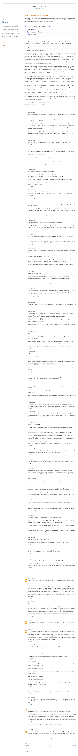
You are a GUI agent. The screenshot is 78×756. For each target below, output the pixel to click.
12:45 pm (30, 465)
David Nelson (30, 578)
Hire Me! (6, 22)
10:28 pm (30, 307)
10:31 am (30, 217)
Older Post (74, 745)
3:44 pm (30, 553)
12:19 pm (30, 454)
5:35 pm (30, 408)
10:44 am (30, 230)
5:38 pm (30, 418)
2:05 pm (30, 544)
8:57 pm (30, 598)
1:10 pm (30, 268)
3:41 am (30, 574)
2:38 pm (30, 693)
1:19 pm (30, 625)
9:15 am (30, 348)
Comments (6, 47)
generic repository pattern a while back (39, 23)
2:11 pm (30, 686)
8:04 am (30, 328)
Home (50, 745)
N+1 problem (58, 69)
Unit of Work (51, 40)
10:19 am (30, 195)
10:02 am (30, 616)
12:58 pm (30, 512)
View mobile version (50, 747)
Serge (29, 629)
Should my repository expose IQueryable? (36, 15)
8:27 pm (30, 740)
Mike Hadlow (30, 147)
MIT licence (17, 33)
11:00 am (30, 244)
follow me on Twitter (17, 54)
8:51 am (30, 704)
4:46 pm (30, 399)
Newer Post (26, 745)
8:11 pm (30, 726)
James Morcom (31, 661)
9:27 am (30, 371)
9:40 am (30, 445)
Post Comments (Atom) (34, 751)
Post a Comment (27, 743)
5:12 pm (30, 298)
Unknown (30, 707)
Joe (28, 620)
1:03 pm (30, 380)
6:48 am (30, 641)
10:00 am (30, 186)
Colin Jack (30, 271)
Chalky (29, 729)
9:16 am (30, 136)
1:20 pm (30, 533)
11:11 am (30, 658)
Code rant (39, 6)
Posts (4, 45)
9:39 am (30, 166)
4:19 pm (30, 285)
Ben (28, 570)
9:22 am (30, 144)
